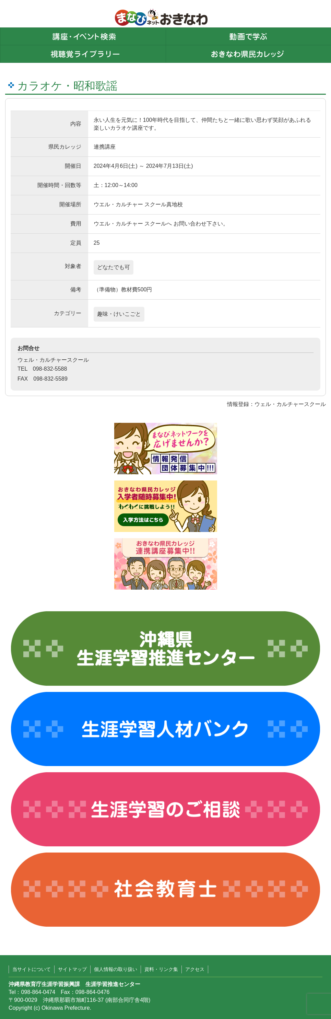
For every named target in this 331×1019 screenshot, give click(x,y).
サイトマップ (72, 969)
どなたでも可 (113, 267)
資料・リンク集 (161, 969)
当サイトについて (31, 969)
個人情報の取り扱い (115, 969)
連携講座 (105, 147)
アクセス (194, 969)
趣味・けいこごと (119, 314)
